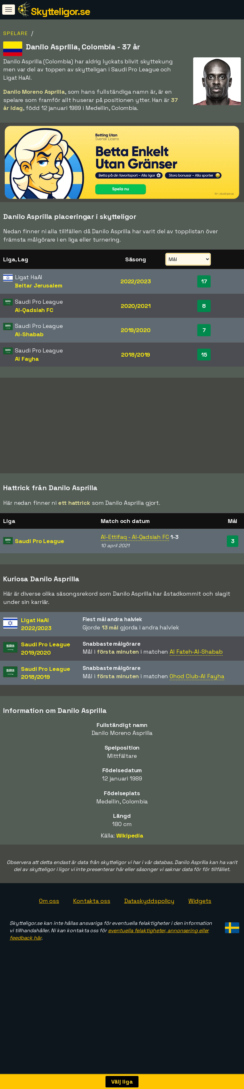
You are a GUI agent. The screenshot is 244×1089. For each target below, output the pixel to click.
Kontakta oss (91, 928)
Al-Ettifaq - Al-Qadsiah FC (135, 564)
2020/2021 (136, 305)
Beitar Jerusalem (38, 285)
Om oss (49, 928)
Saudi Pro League (39, 568)
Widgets (199, 928)
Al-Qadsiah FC (34, 310)
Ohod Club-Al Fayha (197, 703)
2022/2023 (135, 281)
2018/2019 (135, 354)
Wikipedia (129, 862)
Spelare (15, 33)
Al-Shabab (29, 334)
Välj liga (122, 1081)
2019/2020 (136, 330)
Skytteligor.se (60, 11)
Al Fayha (26, 358)
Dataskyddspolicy (149, 928)
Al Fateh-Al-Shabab (196, 678)
